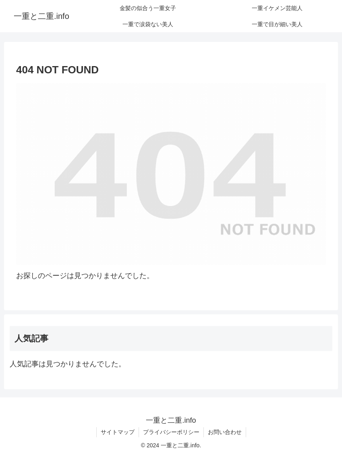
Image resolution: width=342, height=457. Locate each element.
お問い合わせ (225, 432)
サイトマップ (118, 432)
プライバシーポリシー (171, 432)
